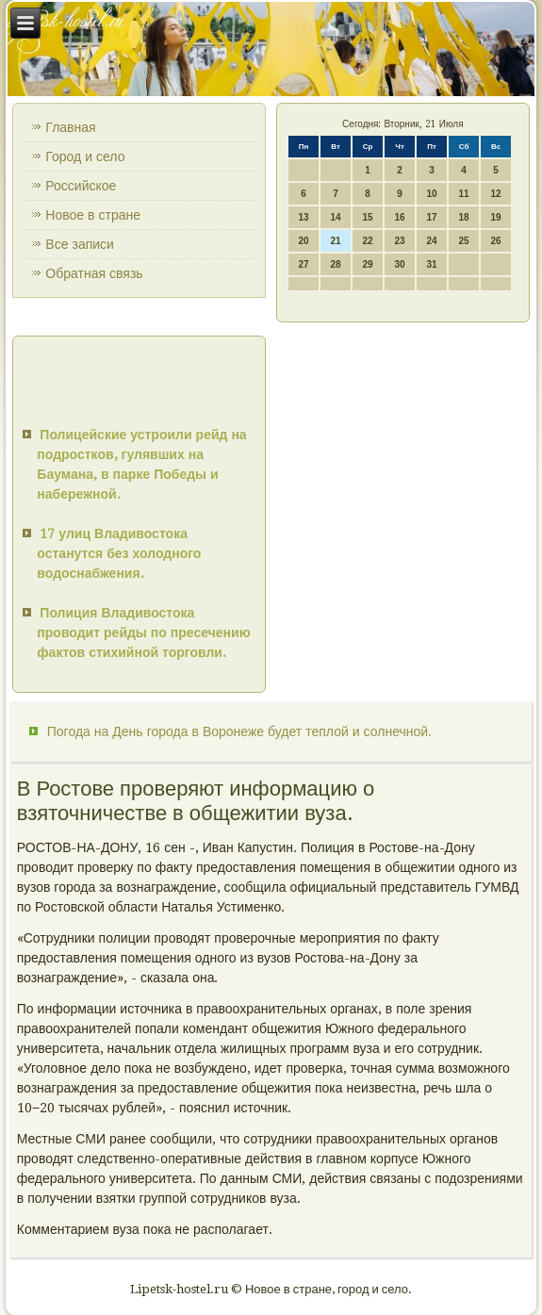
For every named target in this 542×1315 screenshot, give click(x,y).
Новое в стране (92, 214)
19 (496, 217)
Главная (70, 127)
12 (496, 194)
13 (304, 217)
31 (432, 264)
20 (304, 241)
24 (432, 241)
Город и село (84, 156)
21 (336, 241)
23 (400, 241)
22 (368, 241)
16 (400, 217)
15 (368, 217)
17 (432, 217)
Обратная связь (93, 273)
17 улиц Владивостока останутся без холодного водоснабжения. (119, 553)
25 (464, 241)
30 (400, 264)
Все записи (79, 244)
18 (464, 217)
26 (496, 241)
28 (336, 264)
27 (304, 264)
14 (336, 217)
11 (464, 194)
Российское (80, 185)
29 (368, 264)
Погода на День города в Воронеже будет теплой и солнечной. (239, 731)
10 (432, 194)
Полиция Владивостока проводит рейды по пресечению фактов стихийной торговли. (143, 632)
